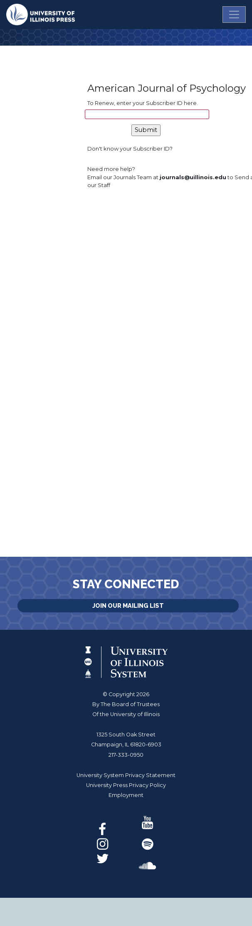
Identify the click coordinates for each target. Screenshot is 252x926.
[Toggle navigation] (234, 14)
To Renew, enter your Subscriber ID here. (142, 103)
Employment (126, 795)
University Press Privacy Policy (126, 785)
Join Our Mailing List (128, 605)
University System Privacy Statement (126, 775)
